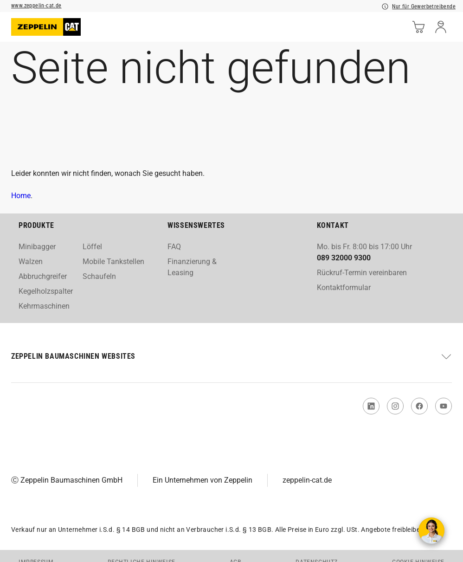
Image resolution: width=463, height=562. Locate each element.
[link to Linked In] (371, 406)
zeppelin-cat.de (307, 480)
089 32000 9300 (344, 257)
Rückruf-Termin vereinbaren (362, 272)
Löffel (92, 246)
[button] (231, 356)
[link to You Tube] (443, 406)
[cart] (418, 27)
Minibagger (37, 246)
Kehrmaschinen (44, 306)
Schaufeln (99, 276)
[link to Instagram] (395, 406)
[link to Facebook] (419, 406)
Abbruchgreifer (43, 276)
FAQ (174, 246)
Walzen (31, 261)
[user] (441, 27)
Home (21, 195)
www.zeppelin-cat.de (36, 5)
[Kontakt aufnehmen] (431, 530)
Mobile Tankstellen (113, 261)
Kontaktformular (344, 287)
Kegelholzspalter (46, 291)
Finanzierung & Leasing (192, 267)
